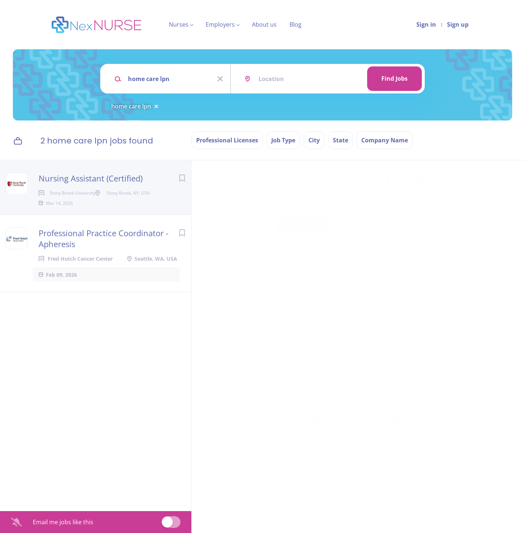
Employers (220, 24)
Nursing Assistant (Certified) (91, 178)
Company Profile (258, 501)
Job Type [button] (283, 140)
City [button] (314, 140)
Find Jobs (394, 78)
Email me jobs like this (63, 522)
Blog (295, 24)
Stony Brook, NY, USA (262, 259)
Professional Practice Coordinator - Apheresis (103, 250)
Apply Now (302, 224)
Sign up (457, 24)
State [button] (340, 140)
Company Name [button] (384, 140)
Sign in (426, 24)
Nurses (178, 24)
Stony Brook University (318, 200)
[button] (473, 225)
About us (264, 24)
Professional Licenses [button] (227, 140)
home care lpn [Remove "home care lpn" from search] (131, 106)
